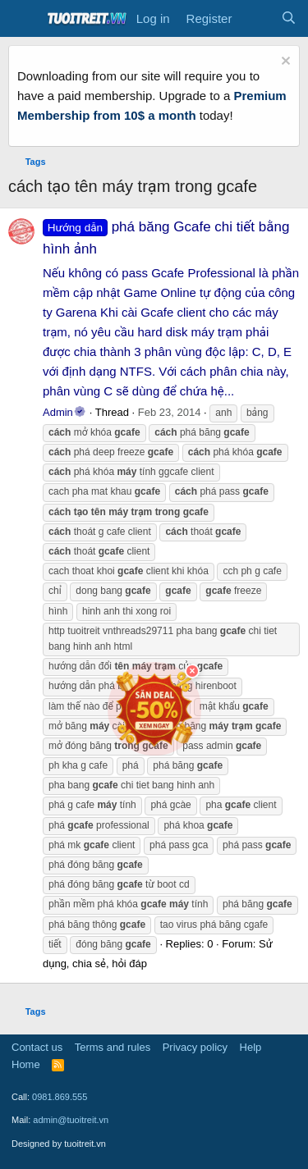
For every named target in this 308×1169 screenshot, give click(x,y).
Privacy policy (195, 1047)
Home (25, 1064)
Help (251, 1047)
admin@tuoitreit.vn (70, 1120)
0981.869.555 (59, 1097)
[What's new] (256, 18)
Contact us (36, 1047)
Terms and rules (112, 1047)
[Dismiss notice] (284, 62)
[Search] (289, 18)
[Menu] (22, 18)
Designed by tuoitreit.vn (58, 1143)
